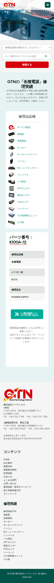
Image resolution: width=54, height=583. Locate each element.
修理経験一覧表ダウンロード (17, 487)
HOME (6, 459)
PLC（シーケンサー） (28, 167)
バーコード (22, 208)
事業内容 (7, 466)
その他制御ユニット (27, 215)
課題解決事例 (9, 469)
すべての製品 (24, 127)
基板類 (20, 134)
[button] (27, 314)
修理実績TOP (9, 511)
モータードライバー (27, 154)
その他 (20, 222)
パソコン (21, 161)
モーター (21, 147)
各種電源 (21, 140)
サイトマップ (9, 493)
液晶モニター (24, 195)
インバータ (22, 174)
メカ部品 (21, 181)
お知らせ (7, 476)
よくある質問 (9, 480)
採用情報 (7, 473)
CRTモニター (23, 188)
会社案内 (7, 463)
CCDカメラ (22, 201)
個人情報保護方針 (12, 490)
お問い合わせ (9, 483)
